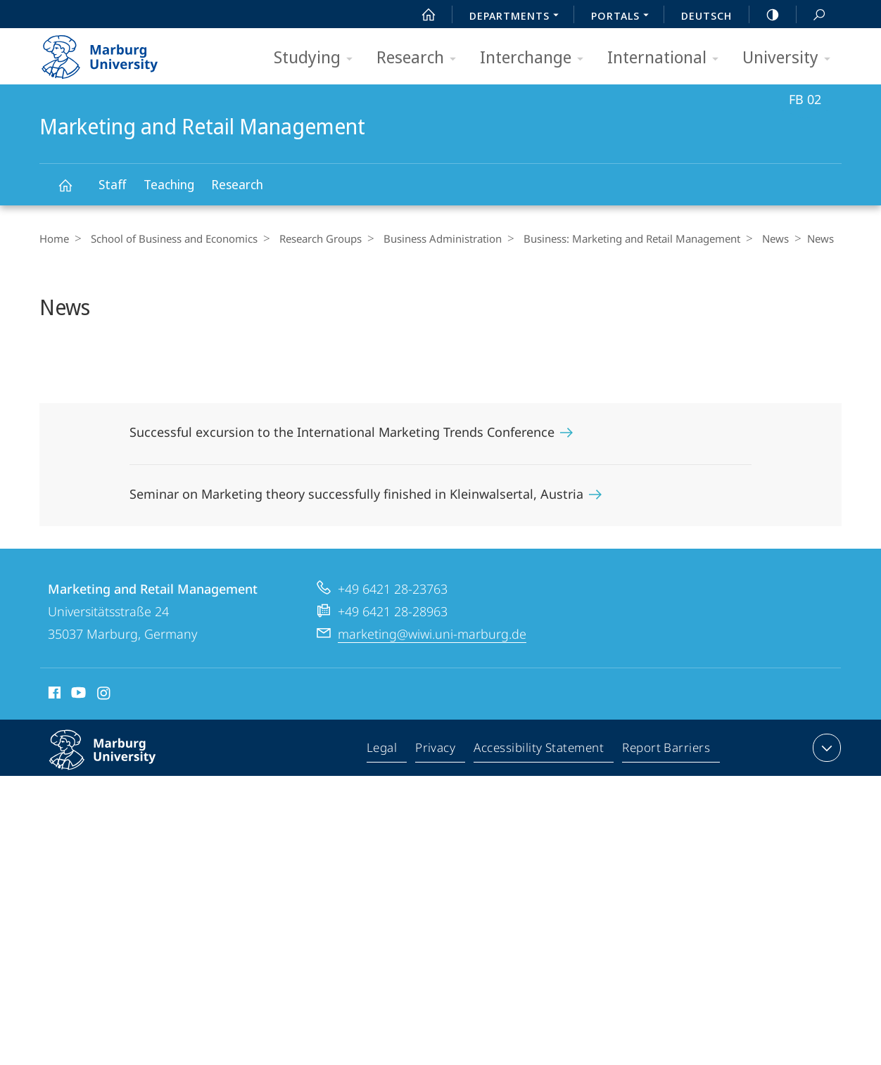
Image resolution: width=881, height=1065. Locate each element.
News (757, 238)
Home (54, 238)
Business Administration (432, 238)
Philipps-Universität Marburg (117, 761)
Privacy (437, 750)
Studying (318, 58)
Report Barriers (666, 750)
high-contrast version (764, 15)
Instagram (104, 695)
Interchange (536, 58)
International (667, 58)
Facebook (53, 695)
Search (811, 15)
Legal (384, 750)
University (790, 58)
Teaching (169, 184)
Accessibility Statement (539, 750)
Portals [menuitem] (624, 16)
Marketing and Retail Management (73, 191)
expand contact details (825, 747)
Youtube (77, 695)
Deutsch (706, 15)
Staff (113, 184)
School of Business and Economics (170, 238)
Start (420, 15)
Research (420, 58)
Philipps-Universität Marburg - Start (115, 52)
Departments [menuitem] (517, 16)
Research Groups (313, 238)
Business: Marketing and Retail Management (617, 238)
